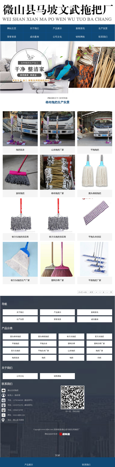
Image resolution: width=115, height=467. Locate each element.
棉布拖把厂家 (57, 193)
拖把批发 (20, 150)
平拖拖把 (95, 150)
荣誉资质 (11, 37)
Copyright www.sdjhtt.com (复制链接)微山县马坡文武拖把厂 (56, 429)
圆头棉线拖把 (94, 193)
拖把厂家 (99, 351)
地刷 (71, 358)
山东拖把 (71, 351)
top (57, 455)
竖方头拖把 (99, 336)
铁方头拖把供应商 (20, 237)
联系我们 (103, 37)
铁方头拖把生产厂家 (20, 280)
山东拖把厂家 (57, 150)
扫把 (99, 358)
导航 (4, 304)
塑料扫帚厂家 (57, 280)
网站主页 (11, 28)
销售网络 (80, 37)
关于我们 (34, 28)
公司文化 (57, 37)
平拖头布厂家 (43, 351)
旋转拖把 (20, 193)
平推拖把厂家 (94, 280)
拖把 (43, 358)
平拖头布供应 (94, 237)
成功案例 (34, 37)
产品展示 (57, 28)
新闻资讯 (80, 28)
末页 (91, 292)
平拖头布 (43, 343)
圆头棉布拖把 (15, 336)
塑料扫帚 (71, 343)
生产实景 (103, 28)
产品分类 (7, 328)
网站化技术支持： (57, 434)
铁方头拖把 (71, 336)
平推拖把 (15, 343)
